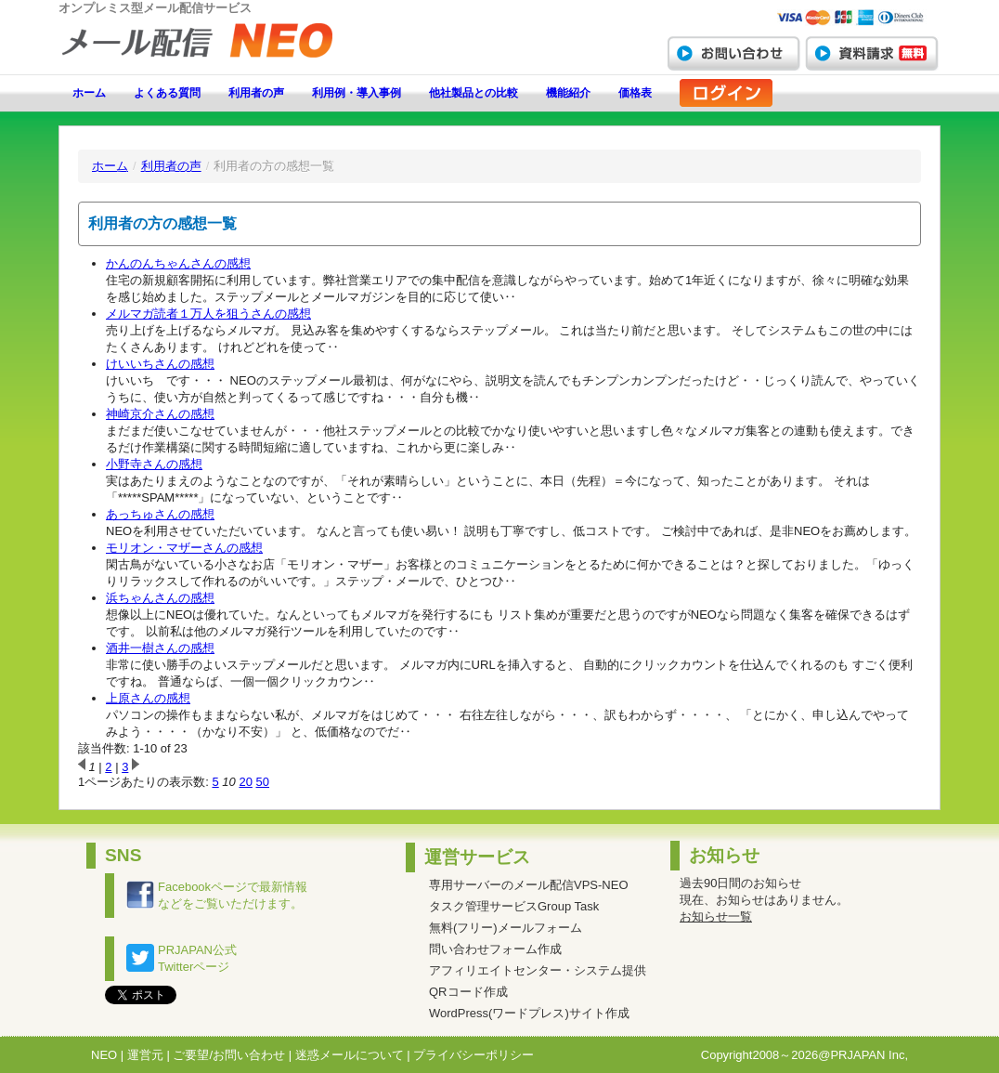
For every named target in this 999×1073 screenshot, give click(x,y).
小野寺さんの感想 (154, 464)
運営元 (145, 1055)
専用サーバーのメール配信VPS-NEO (529, 885)
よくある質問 (167, 92)
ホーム (89, 92)
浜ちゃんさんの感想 (160, 598)
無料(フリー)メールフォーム (505, 928)
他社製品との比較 (473, 92)
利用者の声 (256, 92)
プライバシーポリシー (473, 1055)
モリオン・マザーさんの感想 (184, 548)
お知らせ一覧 (716, 916)
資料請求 (872, 53)
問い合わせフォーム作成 (495, 949)
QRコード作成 (468, 992)
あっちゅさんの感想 (160, 514)
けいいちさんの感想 (160, 364)
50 (262, 782)
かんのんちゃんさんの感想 (178, 263)
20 (245, 782)
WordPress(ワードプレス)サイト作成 (529, 1013)
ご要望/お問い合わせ (229, 1055)
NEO (104, 1055)
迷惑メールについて (349, 1055)
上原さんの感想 (148, 698)
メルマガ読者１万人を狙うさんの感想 (208, 314)
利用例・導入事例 (356, 92)
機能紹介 (568, 92)
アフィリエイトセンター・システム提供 (537, 970)
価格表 (635, 92)
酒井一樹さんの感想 (160, 648)
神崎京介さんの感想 (160, 414)
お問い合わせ (733, 53)
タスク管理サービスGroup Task (514, 906)
